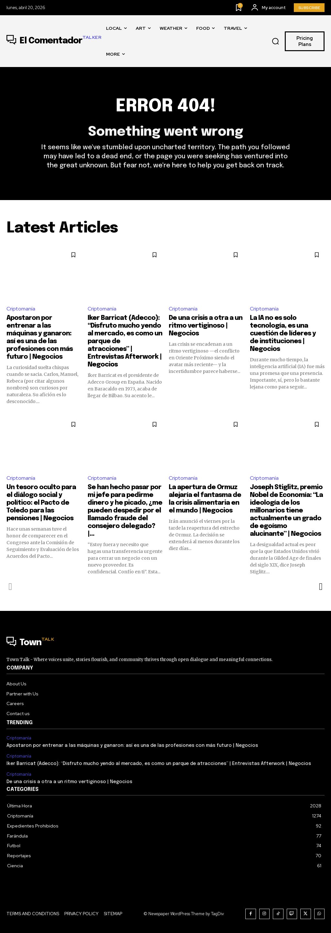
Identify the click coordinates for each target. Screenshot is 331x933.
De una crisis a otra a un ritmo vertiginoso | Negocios (205, 326)
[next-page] (320, 586)
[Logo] (53, 41)
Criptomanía (20, 308)
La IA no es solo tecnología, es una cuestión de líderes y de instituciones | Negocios (283, 334)
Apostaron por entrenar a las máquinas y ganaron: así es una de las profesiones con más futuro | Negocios (132, 745)
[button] (275, 41)
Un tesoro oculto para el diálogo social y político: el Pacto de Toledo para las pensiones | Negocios (41, 503)
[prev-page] (10, 586)
